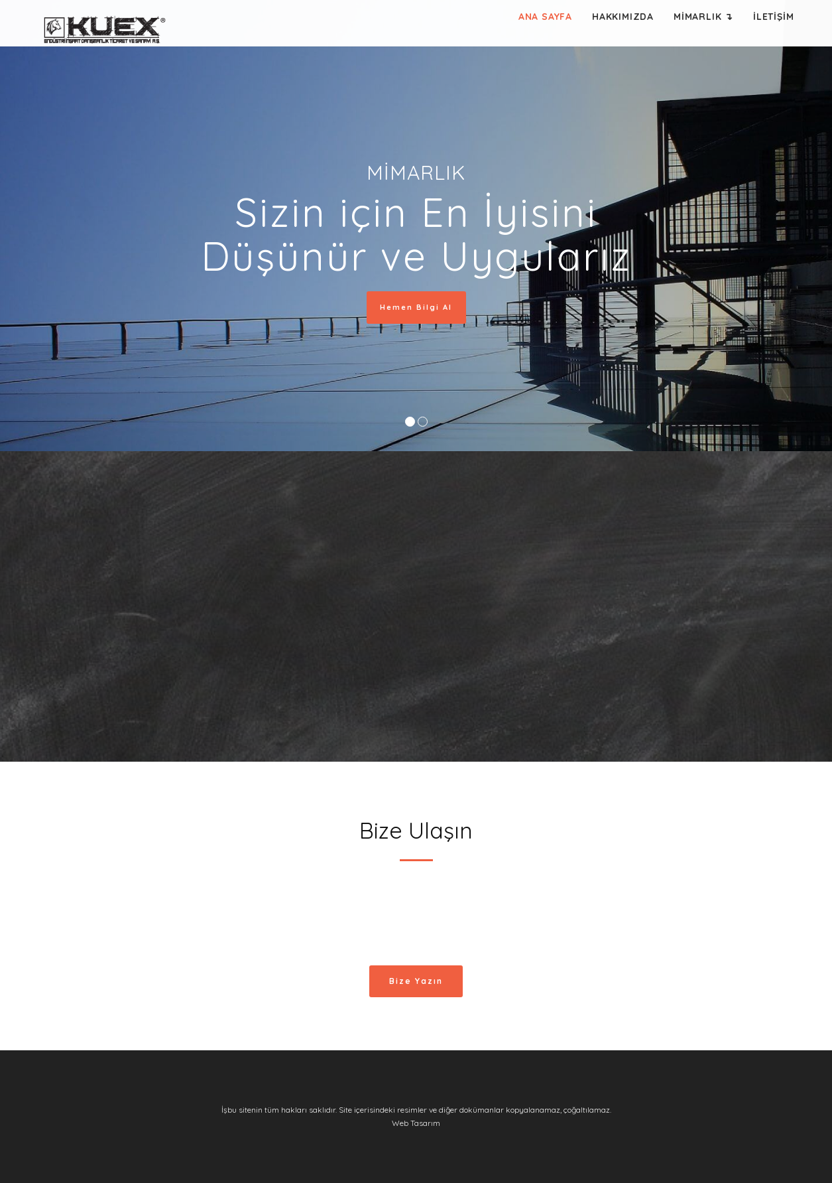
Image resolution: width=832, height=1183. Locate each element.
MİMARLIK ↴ (703, 17)
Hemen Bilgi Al (419, 307)
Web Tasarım (416, 1123)
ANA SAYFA (545, 17)
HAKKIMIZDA (623, 17)
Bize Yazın (416, 981)
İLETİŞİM (773, 17)
